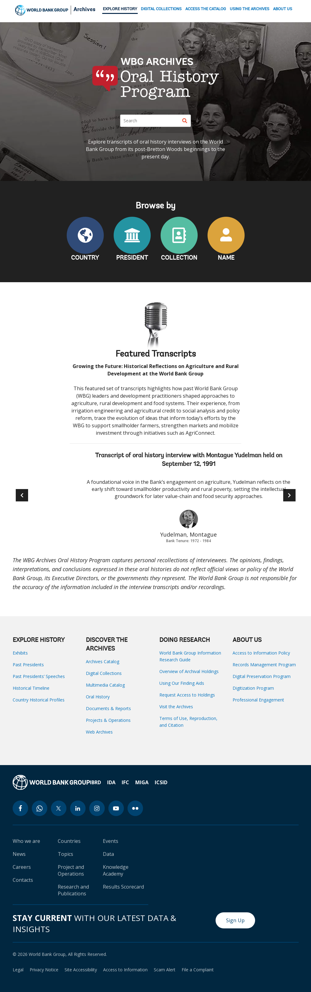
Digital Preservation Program (262, 676)
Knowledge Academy (115, 870)
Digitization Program (253, 688)
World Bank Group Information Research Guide (190, 656)
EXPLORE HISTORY (120, 9)
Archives (84, 10)
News (19, 854)
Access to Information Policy (261, 653)
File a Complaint (198, 969)
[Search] (155, 121)
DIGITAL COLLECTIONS (161, 9)
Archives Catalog (102, 661)
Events (110, 841)
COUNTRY (85, 258)
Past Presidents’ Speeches (39, 676)
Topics (65, 854)
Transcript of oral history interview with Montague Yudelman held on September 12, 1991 (188, 460)
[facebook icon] (20, 808)
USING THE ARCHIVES (249, 9)
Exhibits (20, 653)
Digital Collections (104, 673)
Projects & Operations (108, 720)
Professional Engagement (258, 700)
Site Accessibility (81, 969)
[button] (289, 495)
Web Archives (99, 732)
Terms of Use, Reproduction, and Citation (188, 721)
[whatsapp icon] (39, 808)
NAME (226, 258)
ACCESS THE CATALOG (205, 9)
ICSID (161, 782)
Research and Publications (73, 890)
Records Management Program (264, 665)
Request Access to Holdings (187, 695)
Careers (22, 867)
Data (108, 854)
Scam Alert (164, 969)
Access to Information (125, 969)
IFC (125, 782)
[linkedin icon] (78, 808)
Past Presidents (28, 665)
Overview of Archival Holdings (189, 671)
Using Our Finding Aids (181, 683)
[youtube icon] (116, 808)
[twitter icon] (58, 808)
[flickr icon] (135, 808)
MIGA (142, 782)
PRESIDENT (132, 258)
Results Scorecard (123, 886)
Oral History (98, 697)
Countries (69, 841)
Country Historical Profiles (39, 700)
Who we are (26, 841)
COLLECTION (179, 258)
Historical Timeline (31, 688)
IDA (111, 782)
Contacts (23, 880)
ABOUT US (282, 9)
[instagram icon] (97, 808)
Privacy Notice (44, 969)
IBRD (95, 782)
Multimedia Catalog (105, 685)
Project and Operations (71, 870)
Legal (18, 969)
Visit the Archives (176, 706)
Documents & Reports (108, 708)
